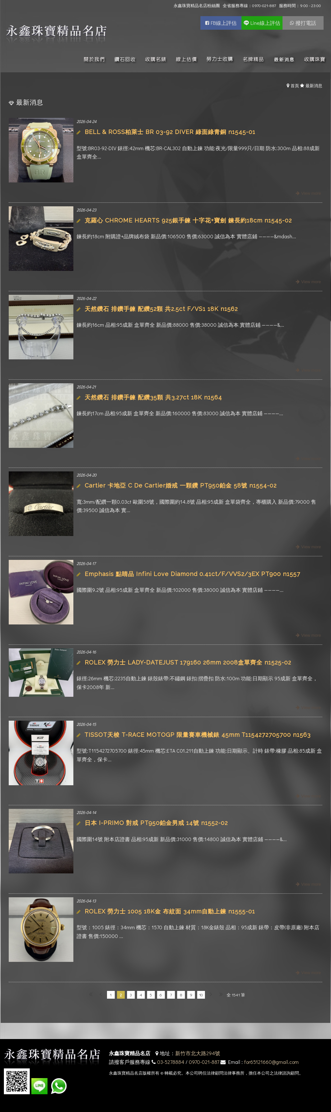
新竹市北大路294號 (197, 1053)
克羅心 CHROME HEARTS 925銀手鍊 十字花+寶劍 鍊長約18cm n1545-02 (188, 220)
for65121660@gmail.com (271, 1061)
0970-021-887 (204, 1061)
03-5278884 (170, 1061)
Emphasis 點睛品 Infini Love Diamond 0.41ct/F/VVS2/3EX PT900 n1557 (192, 574)
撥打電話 (305, 22)
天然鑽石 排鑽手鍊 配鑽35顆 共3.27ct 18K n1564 (153, 397)
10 (201, 994)
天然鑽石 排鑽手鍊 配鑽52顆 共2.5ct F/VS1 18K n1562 (161, 308)
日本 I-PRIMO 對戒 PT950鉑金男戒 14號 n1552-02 (156, 822)
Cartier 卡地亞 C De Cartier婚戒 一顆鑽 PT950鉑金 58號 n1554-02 (181, 485)
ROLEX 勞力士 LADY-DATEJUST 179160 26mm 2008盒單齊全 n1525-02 (188, 662)
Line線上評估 (265, 22)
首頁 (295, 85)
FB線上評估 (224, 22)
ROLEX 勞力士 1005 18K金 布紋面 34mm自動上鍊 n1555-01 (170, 911)
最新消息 (313, 85)
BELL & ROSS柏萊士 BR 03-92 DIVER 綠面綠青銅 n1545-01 (170, 132)
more (307, 193)
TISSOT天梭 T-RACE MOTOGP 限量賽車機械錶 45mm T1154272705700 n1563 (197, 734)
